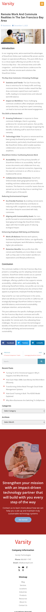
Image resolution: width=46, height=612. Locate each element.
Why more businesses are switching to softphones (25, 400)
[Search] (41, 361)
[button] (8, 342)
